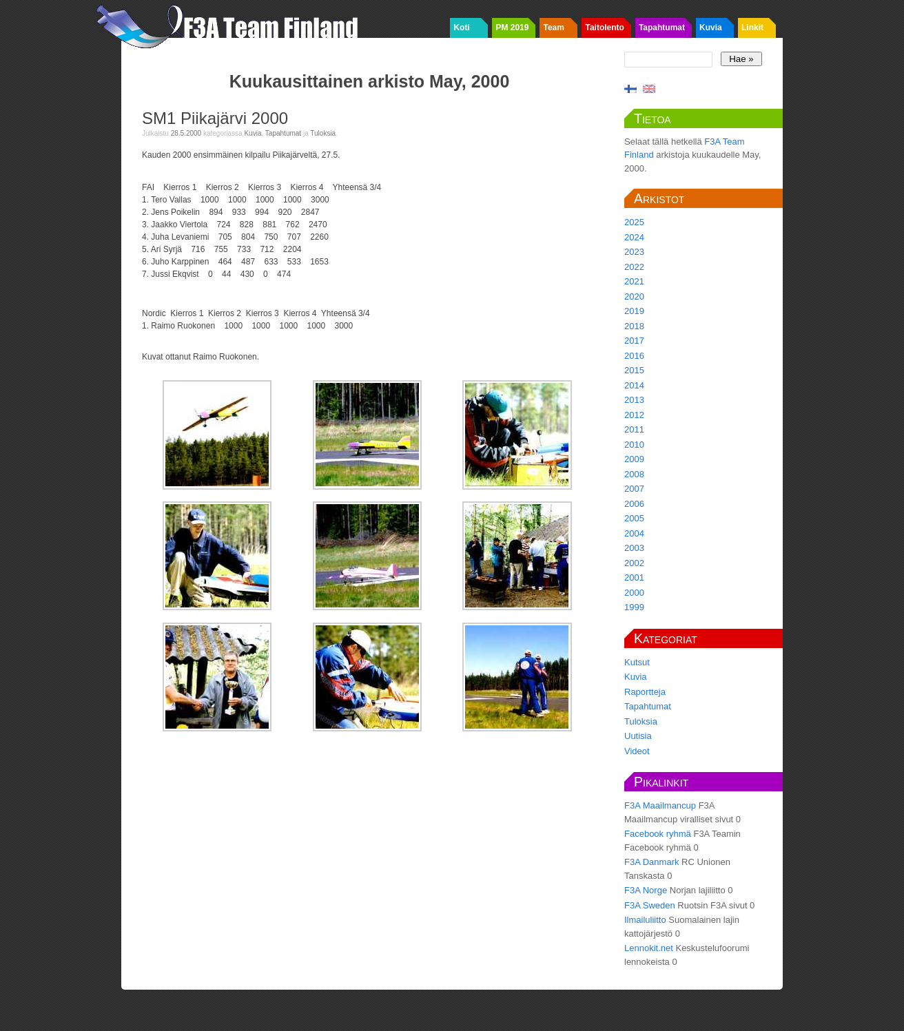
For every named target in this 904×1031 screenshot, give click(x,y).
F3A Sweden (649, 905)
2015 (634, 370)
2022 (634, 267)
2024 (634, 237)
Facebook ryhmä (657, 834)
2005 (634, 518)
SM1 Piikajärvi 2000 (215, 118)
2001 (634, 577)
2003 (634, 548)
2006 (634, 504)
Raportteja (645, 692)
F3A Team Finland (231, 24)
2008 (634, 474)
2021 (634, 281)
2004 (634, 533)
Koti (461, 27)
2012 (634, 415)
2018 (634, 326)
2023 (634, 252)
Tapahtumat (662, 27)
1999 (634, 607)
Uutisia (638, 736)
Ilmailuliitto (645, 920)
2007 (634, 488)
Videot (637, 751)
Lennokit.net (648, 948)
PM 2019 (511, 27)
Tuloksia (323, 133)
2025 (634, 222)
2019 (634, 311)
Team (553, 27)
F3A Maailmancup (660, 805)
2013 (634, 400)
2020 (634, 296)
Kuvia (710, 27)
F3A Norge (645, 890)
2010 (634, 444)
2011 (634, 429)
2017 (634, 340)
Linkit (752, 27)
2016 (634, 356)
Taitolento (604, 27)
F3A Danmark (651, 862)
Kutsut (637, 662)
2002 (634, 563)
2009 (634, 459)
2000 (634, 592)
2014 (634, 385)
